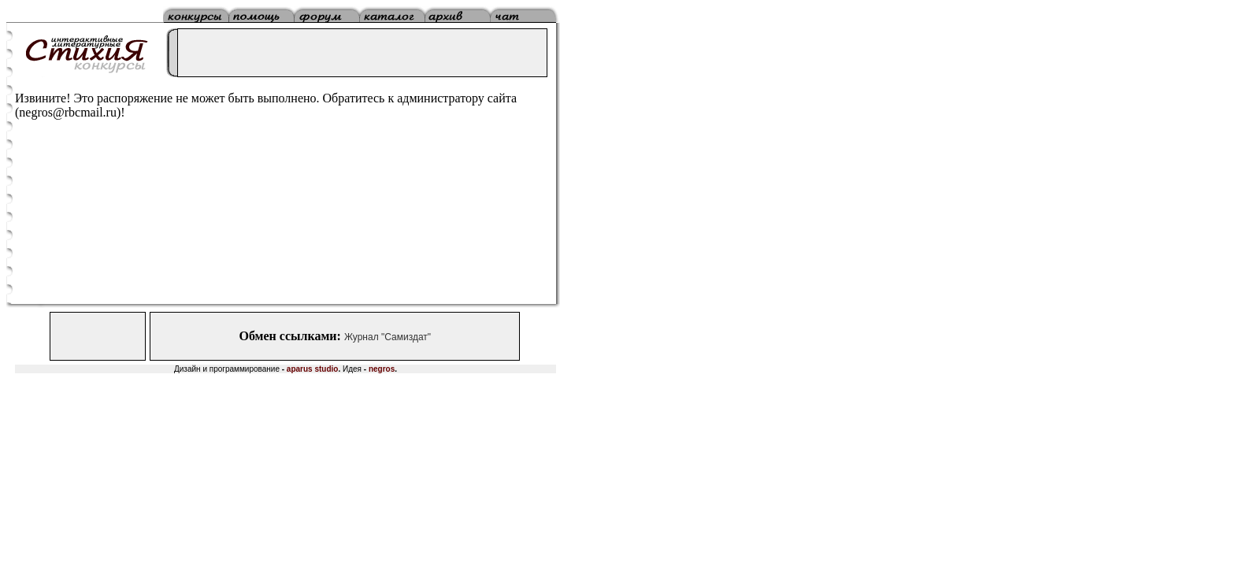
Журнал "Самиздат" (387, 337)
